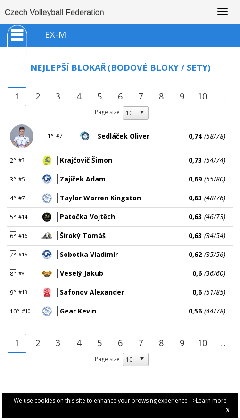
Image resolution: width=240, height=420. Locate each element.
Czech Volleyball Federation (54, 12)
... (223, 96)
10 (202, 96)
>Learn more (209, 400)
